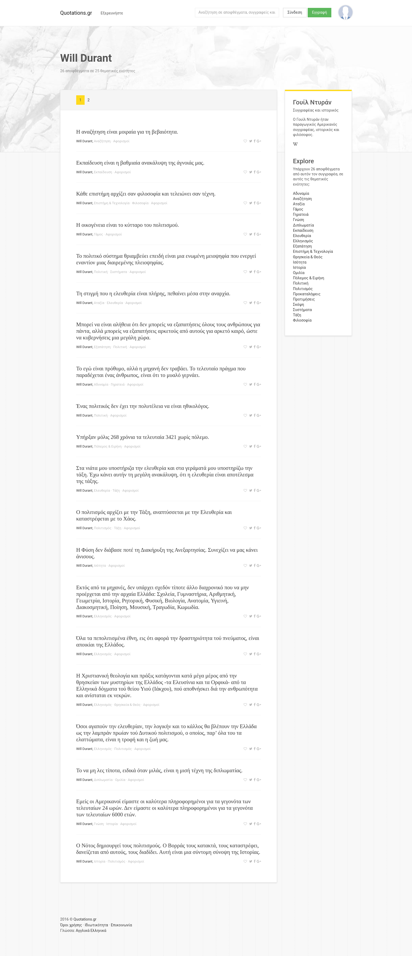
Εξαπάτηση (102, 347)
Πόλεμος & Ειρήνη (108, 446)
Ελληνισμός (103, 616)
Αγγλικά (82, 930)
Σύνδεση (294, 12)
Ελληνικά (98, 930)
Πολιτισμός (102, 528)
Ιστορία (112, 824)
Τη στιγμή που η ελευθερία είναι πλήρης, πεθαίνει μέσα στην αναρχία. (153, 293)
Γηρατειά (118, 384)
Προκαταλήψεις (307, 294)
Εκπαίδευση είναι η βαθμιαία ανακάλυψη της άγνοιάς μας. (140, 163)
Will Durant (84, 141)
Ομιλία (120, 780)
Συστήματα (118, 272)
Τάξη (116, 490)
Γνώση (99, 824)
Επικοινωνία (121, 925)
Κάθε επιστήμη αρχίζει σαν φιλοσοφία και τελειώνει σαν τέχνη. (145, 194)
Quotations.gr (76, 13)
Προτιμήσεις (304, 299)
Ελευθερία (115, 303)
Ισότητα (100, 566)
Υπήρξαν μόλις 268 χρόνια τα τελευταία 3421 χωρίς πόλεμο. (142, 437)
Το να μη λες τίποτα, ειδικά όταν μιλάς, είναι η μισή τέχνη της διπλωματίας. (159, 770)
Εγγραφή (319, 12)
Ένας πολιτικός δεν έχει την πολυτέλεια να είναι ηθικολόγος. (142, 406)
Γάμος (98, 234)
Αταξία (99, 303)
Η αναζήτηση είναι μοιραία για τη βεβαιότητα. (127, 132)
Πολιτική (101, 272)
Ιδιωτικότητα (96, 925)
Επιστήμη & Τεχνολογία (111, 203)
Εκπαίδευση (103, 172)
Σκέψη (298, 304)
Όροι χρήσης (71, 925)
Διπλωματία (103, 780)
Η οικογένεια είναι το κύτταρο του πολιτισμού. (127, 225)
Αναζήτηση (102, 141)
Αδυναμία (101, 384)
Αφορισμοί (121, 141)
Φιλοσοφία (140, 203)
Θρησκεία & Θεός (127, 705)
